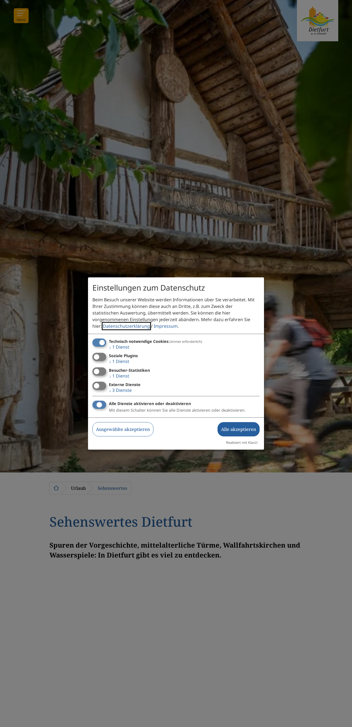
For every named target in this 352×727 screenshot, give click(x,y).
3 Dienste (120, 390)
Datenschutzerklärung (126, 326)
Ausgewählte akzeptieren (123, 429)
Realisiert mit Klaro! (241, 442)
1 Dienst (119, 347)
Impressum (166, 326)
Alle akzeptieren (238, 429)
